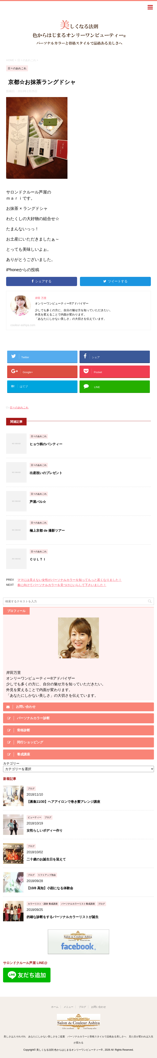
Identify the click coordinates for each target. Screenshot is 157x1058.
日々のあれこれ (19, 407)
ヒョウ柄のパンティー (46, 444)
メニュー (68, 1006)
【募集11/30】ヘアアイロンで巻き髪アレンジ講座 (63, 801)
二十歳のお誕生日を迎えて (46, 859)
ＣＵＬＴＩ (38, 559)
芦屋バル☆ (38, 501)
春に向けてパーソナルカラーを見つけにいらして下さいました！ (61, 585)
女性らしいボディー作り (45, 830)
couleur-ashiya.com (22, 325)
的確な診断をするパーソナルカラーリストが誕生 (63, 917)
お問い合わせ (98, 1006)
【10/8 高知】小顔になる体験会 (50, 888)
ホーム (54, 1006)
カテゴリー (11, 763)
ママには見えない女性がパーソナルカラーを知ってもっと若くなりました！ (69, 580)
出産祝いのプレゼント (46, 473)
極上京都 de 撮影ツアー (47, 530)
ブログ (82, 1006)
